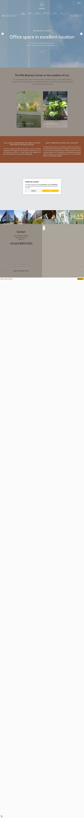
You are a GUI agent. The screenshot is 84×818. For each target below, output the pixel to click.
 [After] (81, 34)
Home (22, 13)
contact (26, 270)
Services (30, 13)
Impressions (37, 13)
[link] (23, 13)
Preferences (33, 190)
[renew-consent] (1, 816)
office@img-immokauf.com (10, 15)
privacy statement (21, 270)
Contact (55, 13)
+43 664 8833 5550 (77, 15)
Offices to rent (46, 13)
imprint (14, 270)
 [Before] (2, 34)
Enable (50, 190)
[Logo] (41, 5)
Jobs (61, 13)
